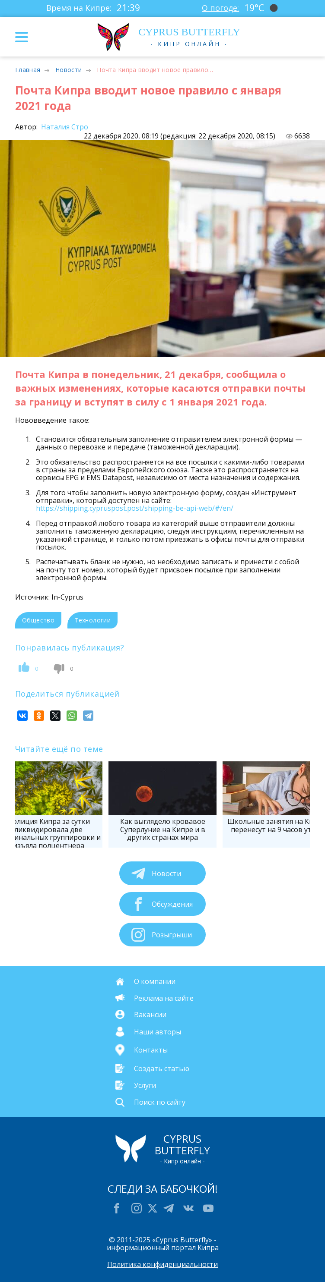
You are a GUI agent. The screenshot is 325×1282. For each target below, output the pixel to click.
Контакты (151, 1050)
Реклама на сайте (164, 997)
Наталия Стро (63, 127)
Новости (68, 70)
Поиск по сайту (159, 1102)
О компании (154, 981)
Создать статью (161, 1068)
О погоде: (220, 8)
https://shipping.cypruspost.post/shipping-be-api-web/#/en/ (134, 508)
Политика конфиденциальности (162, 1264)
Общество (38, 620)
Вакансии (150, 1014)
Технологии (92, 620)
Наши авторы (157, 1031)
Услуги (145, 1085)
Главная (27, 70)
